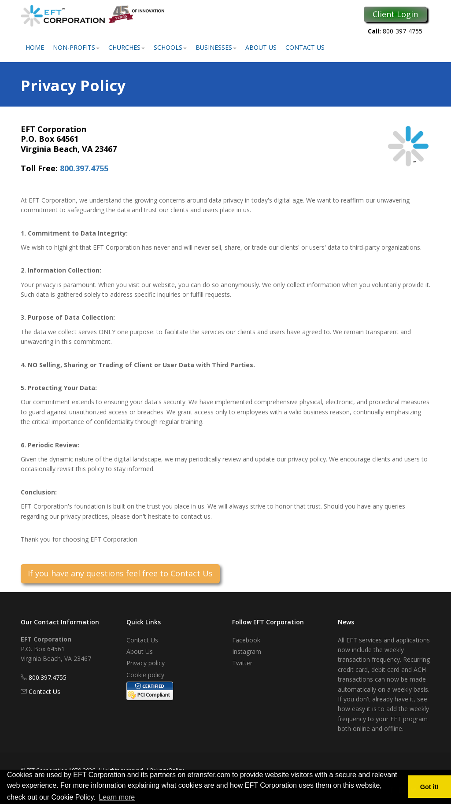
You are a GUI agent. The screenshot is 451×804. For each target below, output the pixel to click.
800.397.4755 (84, 168)
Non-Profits (76, 47)
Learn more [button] (117, 797)
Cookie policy (145, 675)
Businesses (216, 47)
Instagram (246, 651)
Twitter (242, 663)
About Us (261, 47)
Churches (126, 47)
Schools (170, 47)
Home (35, 47)
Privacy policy (145, 663)
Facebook (246, 640)
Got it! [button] (429, 786)
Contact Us (305, 47)
